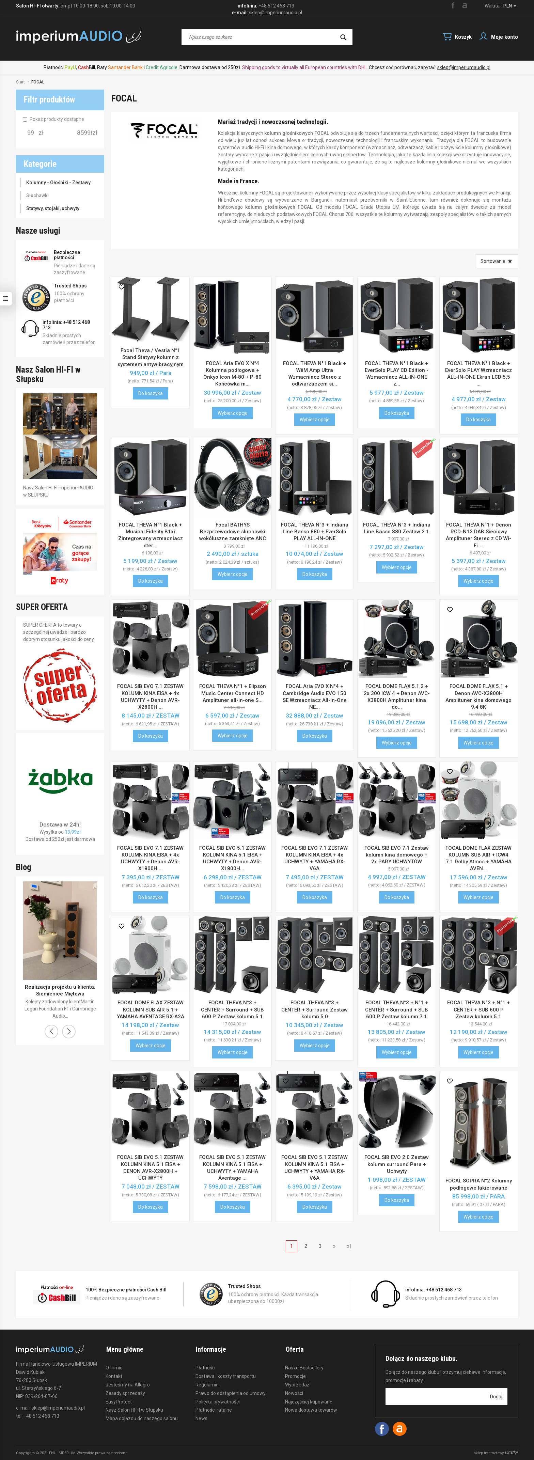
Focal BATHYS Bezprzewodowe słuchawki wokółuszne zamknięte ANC (232, 532)
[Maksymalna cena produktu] (84, 133)
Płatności (205, 1366)
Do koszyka (150, 393)
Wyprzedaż (297, 1383)
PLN (509, 6)
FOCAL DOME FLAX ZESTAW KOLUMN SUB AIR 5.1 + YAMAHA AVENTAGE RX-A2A (150, 1010)
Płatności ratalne (213, 1409)
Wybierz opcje (233, 413)
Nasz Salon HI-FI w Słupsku (134, 1409)
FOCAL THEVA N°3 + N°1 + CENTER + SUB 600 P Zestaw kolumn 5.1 (478, 1010)
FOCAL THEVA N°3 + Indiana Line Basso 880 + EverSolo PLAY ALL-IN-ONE (314, 532)
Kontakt (114, 1375)
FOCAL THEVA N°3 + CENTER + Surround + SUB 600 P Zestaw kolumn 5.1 (232, 1010)
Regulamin (207, 1383)
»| (349, 1246)
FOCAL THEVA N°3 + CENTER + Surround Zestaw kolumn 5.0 (314, 1010)
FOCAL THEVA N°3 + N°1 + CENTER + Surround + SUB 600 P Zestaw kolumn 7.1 (396, 1010)
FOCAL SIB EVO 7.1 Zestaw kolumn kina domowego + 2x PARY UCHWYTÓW (396, 855)
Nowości (294, 1392)
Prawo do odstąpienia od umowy (230, 1392)
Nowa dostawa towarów (311, 1409)
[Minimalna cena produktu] (30, 133)
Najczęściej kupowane (308, 1400)
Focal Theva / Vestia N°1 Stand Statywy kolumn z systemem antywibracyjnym (150, 357)
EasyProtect (119, 1400)
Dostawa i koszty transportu (225, 1375)
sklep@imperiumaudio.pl (463, 67)
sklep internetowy (496, 1453)
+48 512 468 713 (276, 6)
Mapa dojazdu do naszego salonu (142, 1417)
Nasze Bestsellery (304, 1366)
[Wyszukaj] (343, 37)
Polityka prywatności (217, 1400)
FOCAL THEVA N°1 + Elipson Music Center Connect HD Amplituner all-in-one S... (232, 693)
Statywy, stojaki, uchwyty (52, 208)
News (201, 1417)
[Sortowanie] (496, 261)
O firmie (114, 1366)
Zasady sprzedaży (125, 1392)
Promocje (295, 1375)
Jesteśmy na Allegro (128, 1383)
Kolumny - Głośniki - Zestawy (58, 182)
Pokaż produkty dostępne (53, 119)
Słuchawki (37, 195)
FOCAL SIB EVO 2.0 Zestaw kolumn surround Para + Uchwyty (396, 1164)
